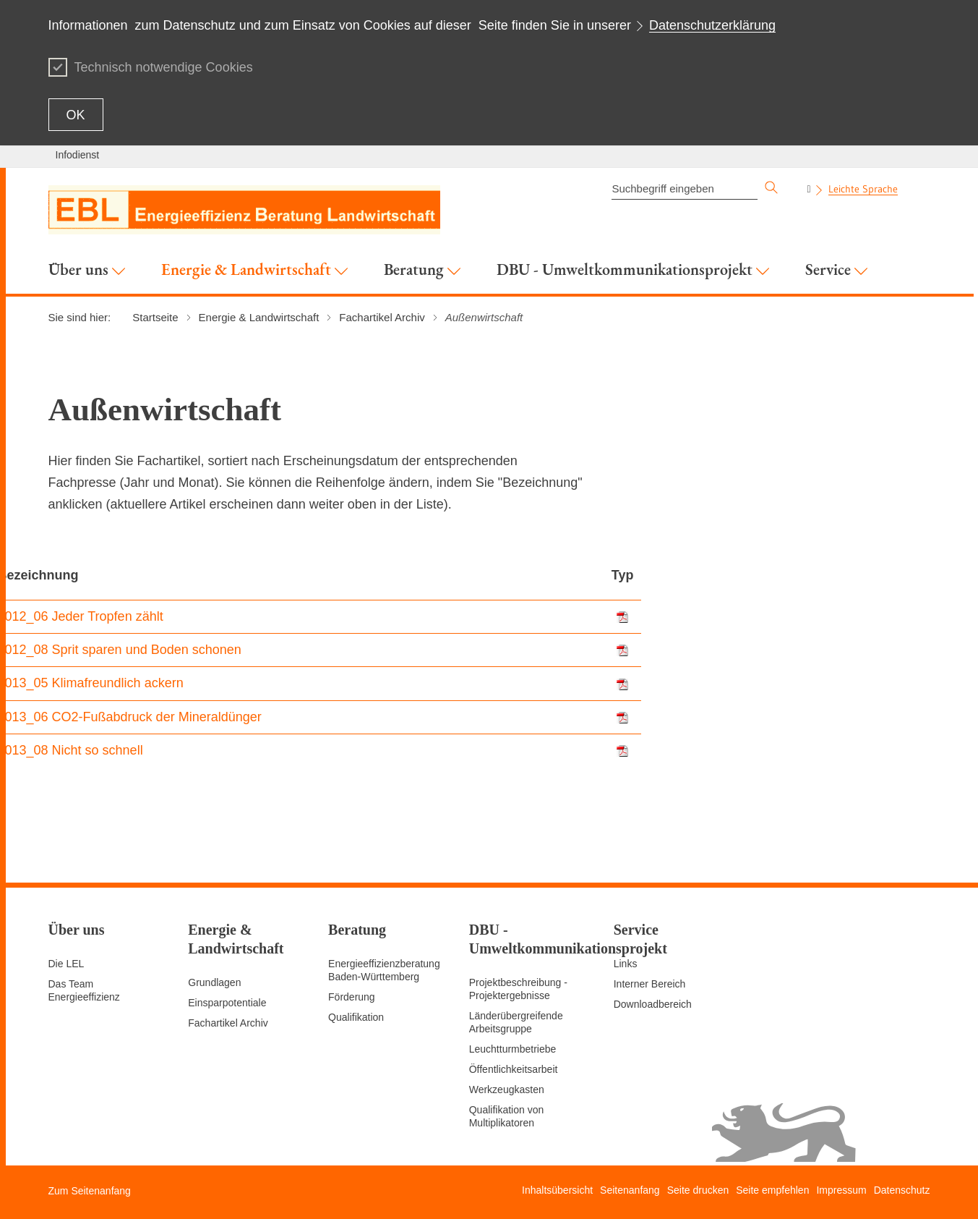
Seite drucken (698, 1190)
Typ (623, 575)
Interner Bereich (650, 984)
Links (626, 963)
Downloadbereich (653, 1004)
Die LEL (66, 963)
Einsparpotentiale (227, 1002)
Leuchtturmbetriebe (513, 1049)
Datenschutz (902, 1190)
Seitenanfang (630, 1190)
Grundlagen (214, 982)
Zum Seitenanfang (89, 1191)
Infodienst (78, 155)
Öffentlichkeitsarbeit (513, 1069)
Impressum (841, 1190)
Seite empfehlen (772, 1190)
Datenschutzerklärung (712, 25)
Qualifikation (356, 1017)
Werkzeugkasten (506, 1089)
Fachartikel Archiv (227, 1023)
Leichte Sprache (863, 188)
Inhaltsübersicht (557, 1190)
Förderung (351, 997)
